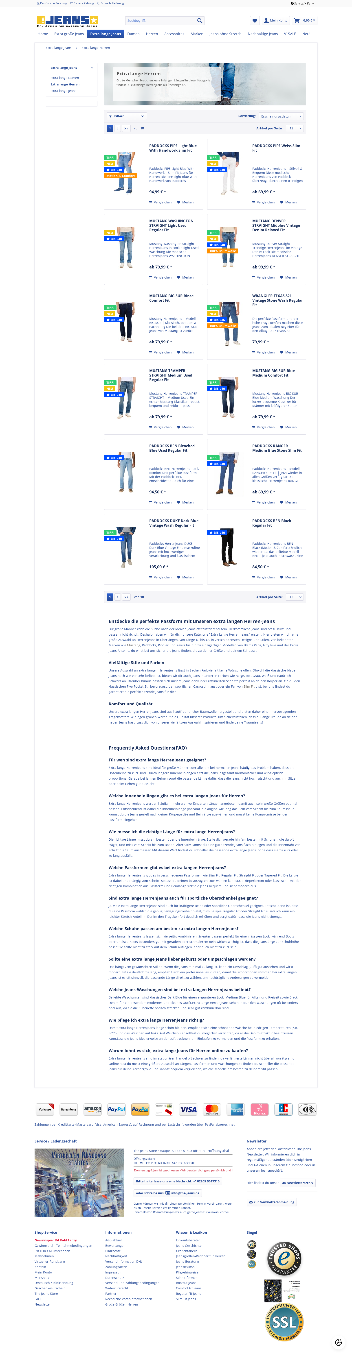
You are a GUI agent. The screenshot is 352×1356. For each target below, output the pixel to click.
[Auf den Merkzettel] (185, 202)
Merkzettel (43, 1277)
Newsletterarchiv (297, 1183)
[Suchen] (200, 20)
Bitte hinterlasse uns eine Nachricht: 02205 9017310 (178, 1181)
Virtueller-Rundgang (50, 1261)
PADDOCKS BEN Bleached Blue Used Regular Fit (172, 448)
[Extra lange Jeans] (105, 34)
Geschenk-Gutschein (50, 1288)
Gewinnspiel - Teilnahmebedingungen (63, 1245)
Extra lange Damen (65, 78)
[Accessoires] (174, 34)
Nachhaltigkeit (116, 1256)
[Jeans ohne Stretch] (226, 34)
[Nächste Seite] (117, 128)
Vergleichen (160, 202)
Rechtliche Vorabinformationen (128, 1299)
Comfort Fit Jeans (189, 1288)
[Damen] (133, 34)
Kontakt (40, 1267)
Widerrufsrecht (116, 1288)
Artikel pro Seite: (269, 128)
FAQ (38, 1299)
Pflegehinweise (187, 1272)
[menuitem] (165, 20)
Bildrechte (113, 1251)
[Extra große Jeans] (69, 34)
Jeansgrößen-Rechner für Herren (200, 1256)
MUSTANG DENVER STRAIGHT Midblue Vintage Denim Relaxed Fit (276, 225)
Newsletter (43, 1304)
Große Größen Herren (121, 1304)
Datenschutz (114, 1277)
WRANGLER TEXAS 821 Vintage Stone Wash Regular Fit (277, 300)
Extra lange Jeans (64, 67)
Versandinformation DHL (123, 1261)
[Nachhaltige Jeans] (263, 34)
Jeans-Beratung (187, 1261)
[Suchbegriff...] (165, 20)
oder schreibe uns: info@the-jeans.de (167, 1193)
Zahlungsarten (116, 1267)
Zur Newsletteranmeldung (271, 1202)
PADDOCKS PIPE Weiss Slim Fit (276, 148)
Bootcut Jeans (186, 1283)
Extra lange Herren (65, 84)
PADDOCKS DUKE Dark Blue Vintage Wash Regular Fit (173, 523)
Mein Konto (43, 1272)
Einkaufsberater (188, 1240)
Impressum (113, 1272)
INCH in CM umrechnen (52, 1251)
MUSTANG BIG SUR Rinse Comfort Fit (171, 298)
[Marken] (197, 34)
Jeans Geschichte (189, 1245)
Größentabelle (187, 1251)
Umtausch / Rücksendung (54, 1283)
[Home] (43, 34)
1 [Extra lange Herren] (110, 128)
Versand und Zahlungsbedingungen (132, 1283)
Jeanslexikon (185, 1267)
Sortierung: (247, 116)
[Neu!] (306, 34)
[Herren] (152, 34)
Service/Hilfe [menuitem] (301, 3)
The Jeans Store (46, 1293)
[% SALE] (290, 34)
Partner (111, 1293)
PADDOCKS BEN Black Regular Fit (271, 523)
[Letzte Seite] (126, 128)
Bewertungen (115, 1245)
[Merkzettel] (255, 20)
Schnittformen (187, 1277)
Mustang (133, 645)
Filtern (116, 116)
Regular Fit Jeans (188, 1293)
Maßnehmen (44, 1256)
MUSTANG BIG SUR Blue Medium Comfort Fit (273, 373)
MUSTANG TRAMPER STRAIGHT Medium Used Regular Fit (170, 375)
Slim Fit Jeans (186, 1299)
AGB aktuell (114, 1240)
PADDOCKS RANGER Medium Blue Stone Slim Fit (277, 448)
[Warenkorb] (304, 20)
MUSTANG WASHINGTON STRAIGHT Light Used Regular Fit (171, 225)
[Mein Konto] (276, 20)
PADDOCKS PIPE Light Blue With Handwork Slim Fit (173, 148)
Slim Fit (249, 686)
